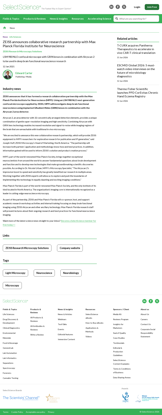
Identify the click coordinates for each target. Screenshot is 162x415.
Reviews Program (120, 319)
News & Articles (65, 314)
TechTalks (62, 324)
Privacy (51, 412)
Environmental (9, 333)
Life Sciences (15, 37)
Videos (89, 336)
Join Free (152, 6)
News (12, 28)
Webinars (62, 319)
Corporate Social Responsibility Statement (148, 333)
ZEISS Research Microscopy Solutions (22, 51)
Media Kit (117, 314)
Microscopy (12, 285)
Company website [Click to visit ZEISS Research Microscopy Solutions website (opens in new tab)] (70, 248)
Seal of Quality (119, 333)
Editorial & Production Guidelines (118, 351)
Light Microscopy (15, 272)
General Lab (8, 348)
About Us (145, 314)
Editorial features (65, 334)
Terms (5, 412)
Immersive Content (66, 339)
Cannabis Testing (10, 378)
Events (61, 329)
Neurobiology (71, 272)
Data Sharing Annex (122, 377)
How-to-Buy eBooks (94, 323)
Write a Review (37, 334)
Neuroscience (44, 272)
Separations (8, 363)
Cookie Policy (17, 412)
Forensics (7, 373)
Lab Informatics (9, 358)
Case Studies (119, 338)
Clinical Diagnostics (11, 328)
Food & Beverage (10, 343)
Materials (7, 338)
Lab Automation (10, 353)
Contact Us (146, 324)
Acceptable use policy (35, 412)
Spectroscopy (9, 368)
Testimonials (118, 343)
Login (137, 6)
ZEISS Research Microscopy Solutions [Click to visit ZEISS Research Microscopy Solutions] (27, 248)
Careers (144, 319)
